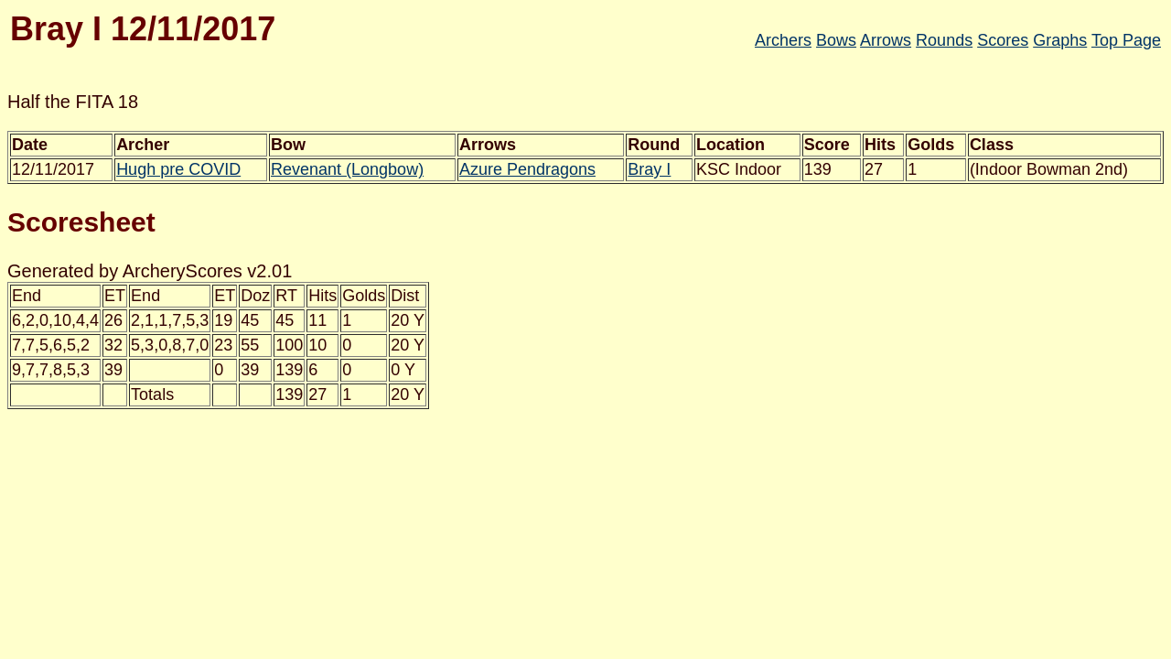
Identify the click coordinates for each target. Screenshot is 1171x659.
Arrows (885, 40)
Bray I (649, 169)
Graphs (1060, 40)
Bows (836, 40)
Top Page (1126, 40)
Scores (1002, 40)
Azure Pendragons (527, 169)
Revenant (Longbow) (347, 169)
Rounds (944, 40)
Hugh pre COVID (178, 169)
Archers (783, 40)
